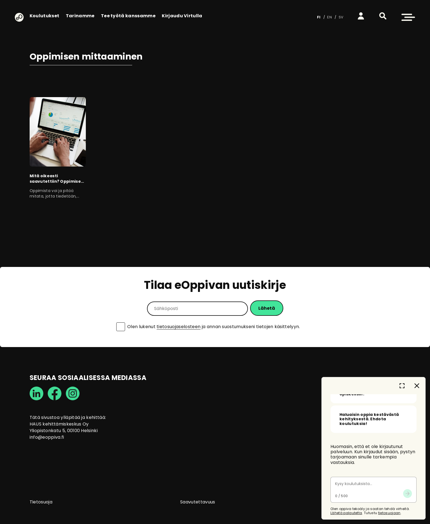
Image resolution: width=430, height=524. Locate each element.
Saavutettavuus (197, 502)
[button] (382, 16)
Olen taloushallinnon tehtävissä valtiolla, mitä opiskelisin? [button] (367, 488)
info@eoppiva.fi (47, 437)
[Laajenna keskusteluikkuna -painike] (402, 419)
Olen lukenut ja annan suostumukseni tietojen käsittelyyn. (213, 326)
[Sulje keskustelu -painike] (417, 419)
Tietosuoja (41, 502)
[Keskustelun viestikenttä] (373, 517)
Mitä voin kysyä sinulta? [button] (366, 463)
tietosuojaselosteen (178, 326)
